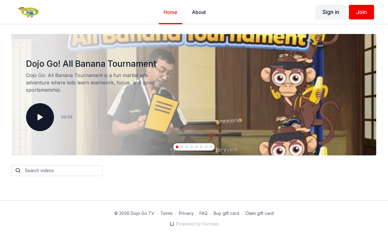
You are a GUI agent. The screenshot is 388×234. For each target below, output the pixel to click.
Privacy (186, 213)
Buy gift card (226, 213)
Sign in (331, 12)
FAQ (203, 213)
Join (361, 12)
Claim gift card (259, 213)
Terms (166, 213)
